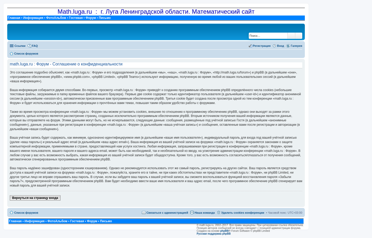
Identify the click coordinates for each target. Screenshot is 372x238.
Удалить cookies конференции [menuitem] (242, 212)
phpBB (224, 230)
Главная (14, 18)
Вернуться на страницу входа (35, 198)
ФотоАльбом (56, 18)
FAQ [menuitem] (35, 45)
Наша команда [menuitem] (205, 212)
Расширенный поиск (298, 36)
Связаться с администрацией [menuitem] (167, 212)
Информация (33, 18)
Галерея (296, 45)
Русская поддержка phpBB (214, 233)
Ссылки (20, 45)
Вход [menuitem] (280, 45)
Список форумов (26, 212)
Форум (91, 18)
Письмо (105, 18)
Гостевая (76, 18)
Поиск (291, 36)
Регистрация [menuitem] (262, 45)
